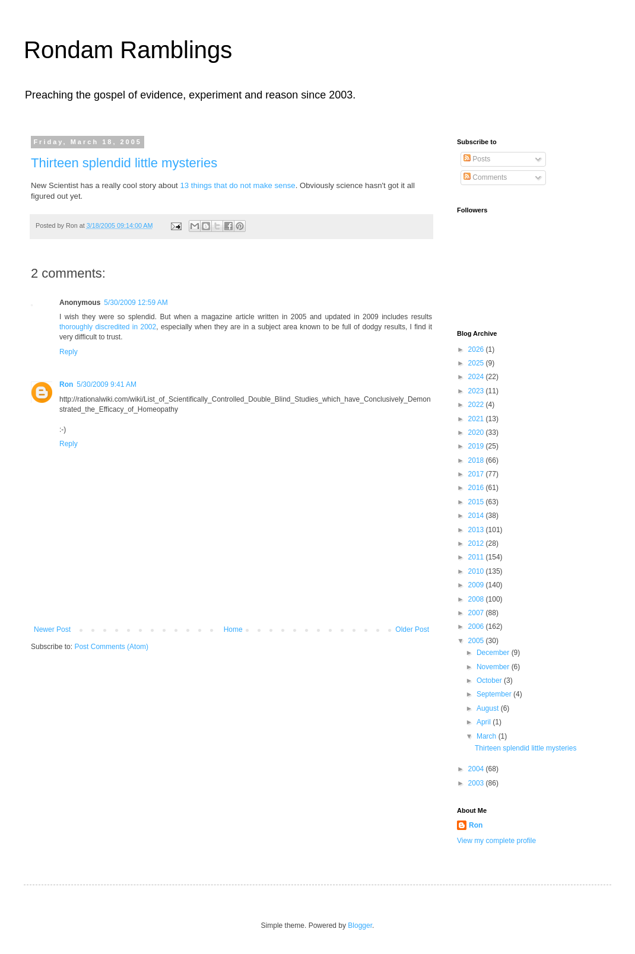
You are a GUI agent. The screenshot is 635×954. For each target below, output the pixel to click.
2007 (477, 613)
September (495, 694)
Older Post (412, 629)
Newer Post (52, 629)
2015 (477, 502)
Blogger (360, 925)
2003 (477, 783)
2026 (477, 349)
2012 (477, 543)
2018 (477, 460)
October (490, 680)
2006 (477, 626)
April (485, 722)
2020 (477, 432)
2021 (477, 419)
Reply (68, 352)
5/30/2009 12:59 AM (135, 302)
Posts (476, 159)
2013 (477, 530)
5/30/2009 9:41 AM (106, 384)
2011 (477, 557)
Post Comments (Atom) (111, 647)
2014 (477, 515)
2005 (477, 641)
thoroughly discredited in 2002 (107, 327)
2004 (477, 769)
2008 (477, 599)
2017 (477, 474)
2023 (477, 391)
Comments (485, 177)
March (488, 736)
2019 (477, 446)
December (494, 652)
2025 (477, 363)
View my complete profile (496, 841)
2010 (477, 571)
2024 (477, 377)
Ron (66, 384)
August (489, 708)
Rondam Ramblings (128, 50)
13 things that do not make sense (237, 185)
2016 (477, 488)
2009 (477, 585)
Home (233, 629)
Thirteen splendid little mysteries (124, 162)
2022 (477, 404)
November (494, 667)
